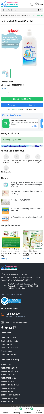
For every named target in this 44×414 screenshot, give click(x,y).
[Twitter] (6, 327)
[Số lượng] (9, 93)
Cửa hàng (32, 105)
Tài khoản (38, 411)
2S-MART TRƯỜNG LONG (10, 395)
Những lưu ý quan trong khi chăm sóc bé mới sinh (26, 210)
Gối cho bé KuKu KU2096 (20, 200)
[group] (22, 47)
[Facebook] (2, 327)
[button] (41, 244)
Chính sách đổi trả (8, 344)
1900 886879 (38, 4)
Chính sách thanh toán (9, 341)
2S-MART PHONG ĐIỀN (9, 368)
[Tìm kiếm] (39, 10)
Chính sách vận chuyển (9, 348)
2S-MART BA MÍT (7, 402)
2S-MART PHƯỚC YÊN (9, 398)
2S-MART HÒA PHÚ (8, 388)
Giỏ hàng (17, 411)
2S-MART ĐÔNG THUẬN (10, 385)
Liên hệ (3, 88)
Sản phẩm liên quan (10, 225)
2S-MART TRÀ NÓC (8, 365)
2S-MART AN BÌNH (8, 375)
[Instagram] (14, 327)
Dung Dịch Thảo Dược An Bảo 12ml (32, 255)
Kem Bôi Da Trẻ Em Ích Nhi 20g (10, 255)
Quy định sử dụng (7, 351)
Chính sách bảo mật (8, 338)
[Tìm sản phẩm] (22, 10)
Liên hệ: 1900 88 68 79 (22, 99)
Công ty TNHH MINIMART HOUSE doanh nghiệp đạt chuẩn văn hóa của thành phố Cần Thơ (26, 185)
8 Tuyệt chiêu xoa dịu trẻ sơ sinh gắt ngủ (26, 217)
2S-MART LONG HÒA (9, 378)
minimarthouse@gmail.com (16, 322)
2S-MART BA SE (7, 391)
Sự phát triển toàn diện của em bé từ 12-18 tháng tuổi (26, 192)
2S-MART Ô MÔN (7, 381)
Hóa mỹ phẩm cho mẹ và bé (10, 251)
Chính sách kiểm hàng (9, 354)
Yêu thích (28, 411)
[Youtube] (10, 327)
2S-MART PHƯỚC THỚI (9, 371)
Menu (5, 411)
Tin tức (4, 178)
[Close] (40, 139)
